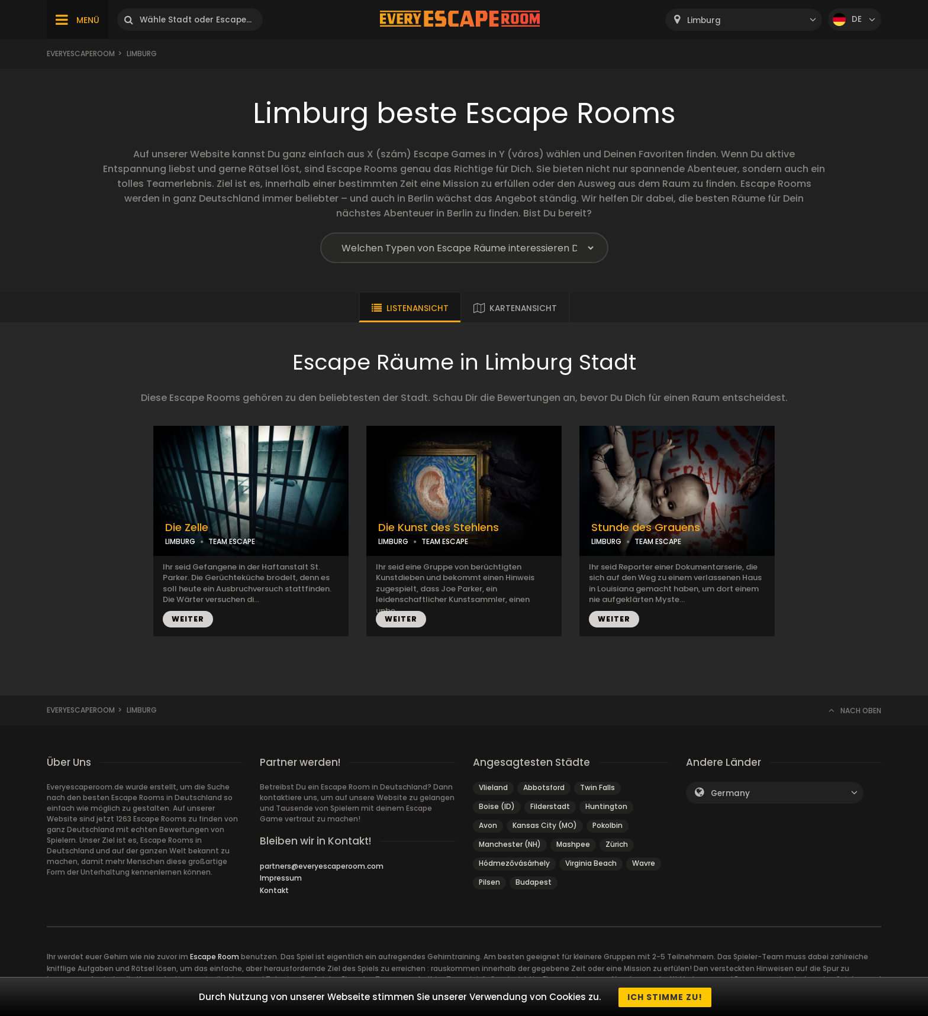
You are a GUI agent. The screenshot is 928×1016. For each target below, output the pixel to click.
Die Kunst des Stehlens (438, 527)
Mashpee (573, 844)
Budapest (533, 882)
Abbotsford (544, 787)
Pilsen (489, 882)
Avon (488, 825)
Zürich (616, 844)
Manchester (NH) (510, 844)
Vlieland (493, 787)
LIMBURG (180, 541)
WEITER (188, 619)
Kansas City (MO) (545, 825)
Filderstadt (550, 806)
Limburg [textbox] (704, 20)
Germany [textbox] (730, 793)
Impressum (281, 878)
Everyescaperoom (81, 53)
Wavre (643, 863)
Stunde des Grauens (645, 527)
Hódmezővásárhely (514, 863)
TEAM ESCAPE (231, 541)
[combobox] (743, 20)
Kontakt (274, 890)
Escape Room (214, 957)
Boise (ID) (497, 806)
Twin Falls (597, 787)
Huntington (606, 806)
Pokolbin (607, 825)
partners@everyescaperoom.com (322, 866)
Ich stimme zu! (665, 997)
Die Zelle (186, 527)
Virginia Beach (591, 863)
